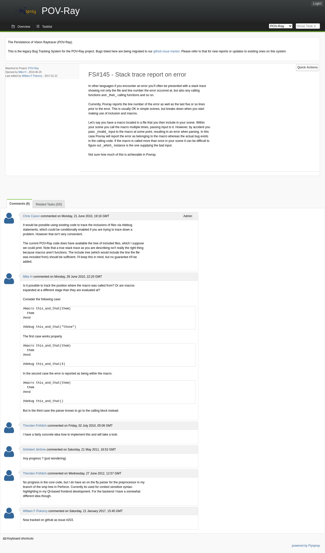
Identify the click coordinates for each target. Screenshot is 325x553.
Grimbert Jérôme (34, 449)
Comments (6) (19, 203)
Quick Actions (307, 67)
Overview (24, 26)
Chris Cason (31, 216)
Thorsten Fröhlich (34, 425)
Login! (317, 3)
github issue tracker (166, 51)
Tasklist (47, 26)
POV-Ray (33, 68)
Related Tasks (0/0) (49, 204)
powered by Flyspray (306, 545)
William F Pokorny (32, 75)
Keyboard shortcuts (18, 538)
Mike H (22, 72)
